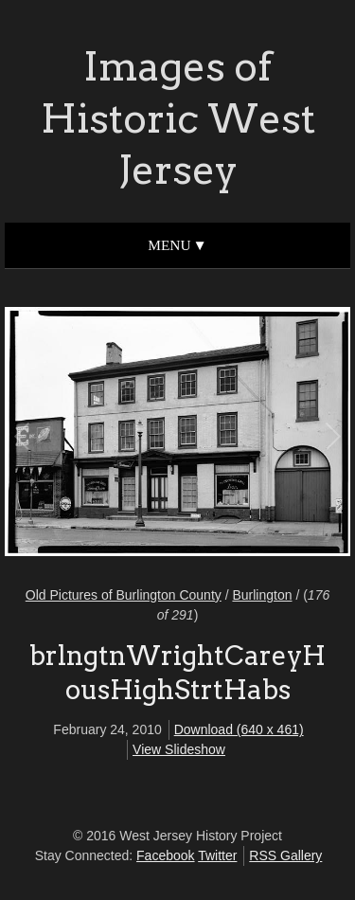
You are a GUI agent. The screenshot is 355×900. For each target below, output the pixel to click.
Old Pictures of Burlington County (124, 595)
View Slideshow (179, 749)
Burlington (262, 595)
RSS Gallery (285, 855)
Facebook (165, 855)
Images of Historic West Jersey (178, 118)
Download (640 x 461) (239, 729)
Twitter (217, 855)
